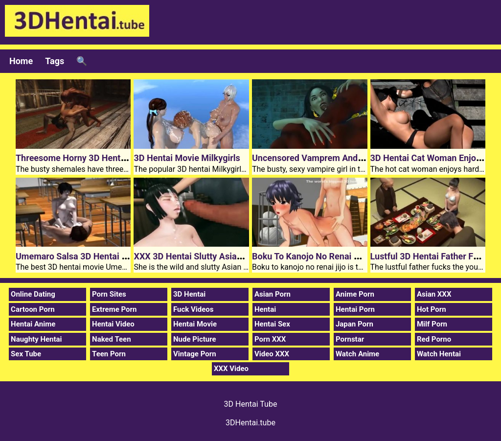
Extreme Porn (114, 309)
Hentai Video (113, 324)
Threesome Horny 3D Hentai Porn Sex (90, 158)
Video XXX (271, 353)
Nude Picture (194, 339)
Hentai (265, 309)
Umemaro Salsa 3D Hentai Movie (81, 256)
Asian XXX (434, 294)
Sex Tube (26, 353)
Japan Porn (354, 324)
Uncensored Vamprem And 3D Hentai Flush (337, 158)
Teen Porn (109, 353)
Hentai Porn (355, 309)
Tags (54, 61)
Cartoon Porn (33, 309)
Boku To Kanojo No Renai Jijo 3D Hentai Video (343, 256)
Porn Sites (109, 294)
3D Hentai (189, 294)
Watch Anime (357, 353)
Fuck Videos (193, 309)
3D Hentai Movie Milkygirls (187, 158)
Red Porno (434, 339)
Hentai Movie (195, 324)
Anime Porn (355, 294)
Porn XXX (270, 339)
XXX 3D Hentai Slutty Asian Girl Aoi (203, 256)
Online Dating (33, 294)
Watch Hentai (439, 353)
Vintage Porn (194, 353)
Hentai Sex (272, 324)
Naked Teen (111, 339)
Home (21, 61)
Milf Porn (432, 324)
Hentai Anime (33, 324)
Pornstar (350, 339)
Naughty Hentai (36, 339)
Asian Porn (272, 294)
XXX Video (231, 368)
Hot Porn (431, 309)
